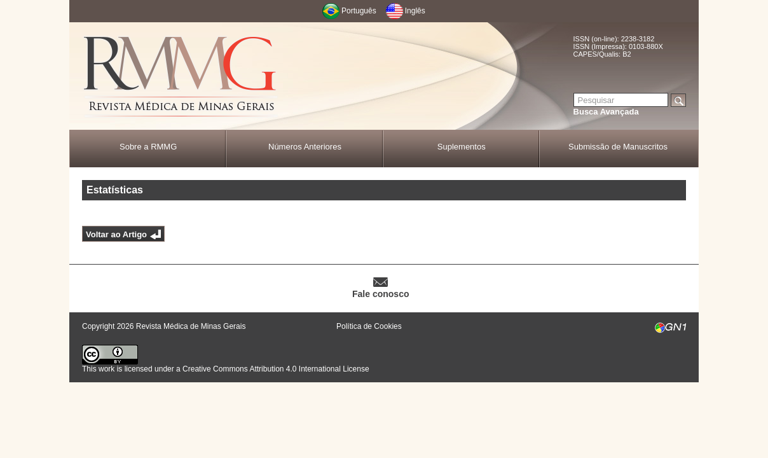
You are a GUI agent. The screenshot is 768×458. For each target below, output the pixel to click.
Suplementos (461, 146)
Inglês (415, 10)
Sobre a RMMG (148, 146)
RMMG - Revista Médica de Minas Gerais (180, 76)
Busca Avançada (606, 111)
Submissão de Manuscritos (618, 146)
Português (358, 10)
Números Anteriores (304, 146)
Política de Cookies (369, 326)
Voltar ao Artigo (116, 234)
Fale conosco (380, 294)
